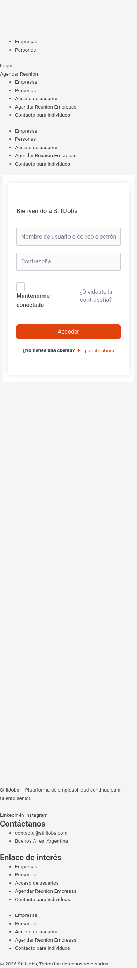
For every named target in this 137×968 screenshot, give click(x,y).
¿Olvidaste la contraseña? (95, 295)
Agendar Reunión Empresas (45, 107)
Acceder (68, 331)
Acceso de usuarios (36, 98)
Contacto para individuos (42, 115)
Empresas (26, 82)
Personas (25, 90)
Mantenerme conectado (33, 300)
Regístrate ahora (96, 350)
